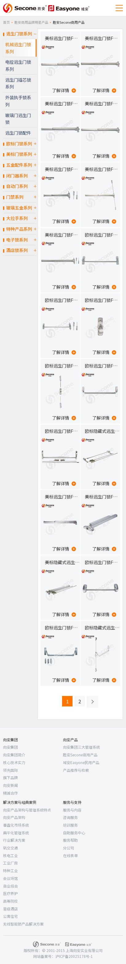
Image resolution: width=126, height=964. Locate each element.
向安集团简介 (14, 754)
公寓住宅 (10, 916)
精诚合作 (10, 792)
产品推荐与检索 (76, 770)
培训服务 (70, 825)
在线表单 (70, 855)
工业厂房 (10, 862)
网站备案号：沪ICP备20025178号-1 (63, 956)
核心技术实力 (14, 762)
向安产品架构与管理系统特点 (27, 809)
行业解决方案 (14, 840)
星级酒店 (10, 908)
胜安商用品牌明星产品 (31, 22)
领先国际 (10, 770)
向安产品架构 (14, 817)
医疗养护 (10, 893)
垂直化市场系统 (16, 825)
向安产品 (70, 739)
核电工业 (10, 855)
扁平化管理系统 (16, 832)
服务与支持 (72, 802)
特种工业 (10, 870)
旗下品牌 (10, 777)
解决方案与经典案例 (19, 802)
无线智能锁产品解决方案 (23, 923)
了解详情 (64, 90)
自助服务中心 (74, 832)
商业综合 (10, 886)
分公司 (68, 847)
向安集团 (10, 739)
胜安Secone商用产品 (80, 754)
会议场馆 (10, 878)
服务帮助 (70, 840)
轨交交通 (10, 847)
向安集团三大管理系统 (81, 747)
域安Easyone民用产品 (81, 762)
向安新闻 (10, 785)
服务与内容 (72, 809)
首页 (6, 22)
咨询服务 (70, 817)
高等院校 (10, 901)
